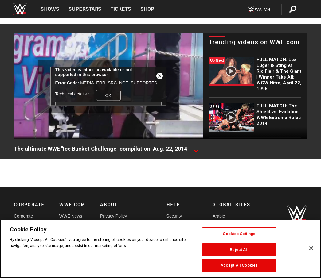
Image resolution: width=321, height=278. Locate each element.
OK (108, 95)
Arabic (219, 216)
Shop (147, 9)
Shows (50, 9)
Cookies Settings (239, 233)
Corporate (23, 216)
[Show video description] (196, 149)
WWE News (70, 216)
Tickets (121, 9)
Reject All (239, 249)
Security (174, 216)
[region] (160, 249)
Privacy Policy (113, 216)
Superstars (85, 9)
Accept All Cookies (239, 265)
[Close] (311, 248)
